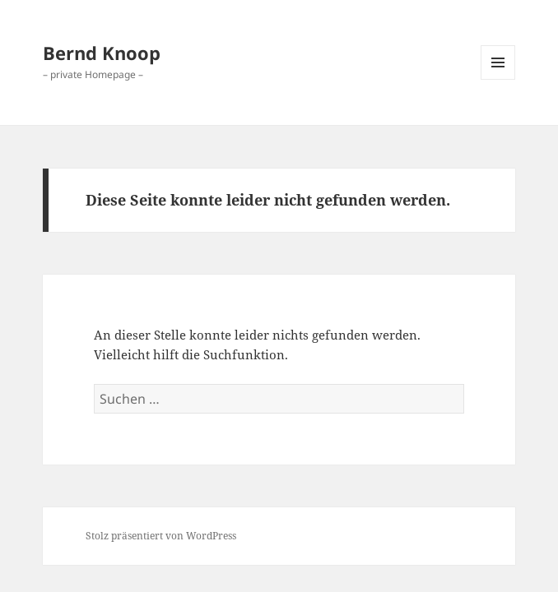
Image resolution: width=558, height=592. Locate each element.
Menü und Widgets (498, 79)
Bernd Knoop (101, 52)
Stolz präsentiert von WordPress (161, 536)
